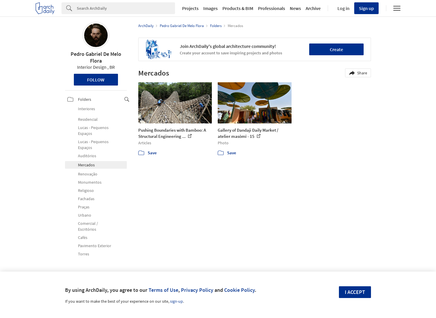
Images (210, 8)
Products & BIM (237, 8)
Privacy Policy (197, 290)
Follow (95, 80)
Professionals (271, 8)
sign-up (176, 301)
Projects (190, 8)
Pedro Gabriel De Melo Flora (96, 57)
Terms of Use (163, 290)
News (295, 8)
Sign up (366, 8)
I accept (355, 292)
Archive (313, 8)
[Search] (126, 8)
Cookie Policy (239, 290)
